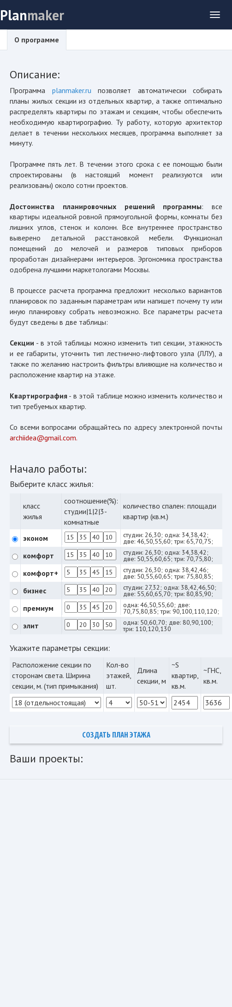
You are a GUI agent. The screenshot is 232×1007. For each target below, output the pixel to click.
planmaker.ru (71, 90)
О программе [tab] (36, 39)
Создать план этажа (116, 735)
